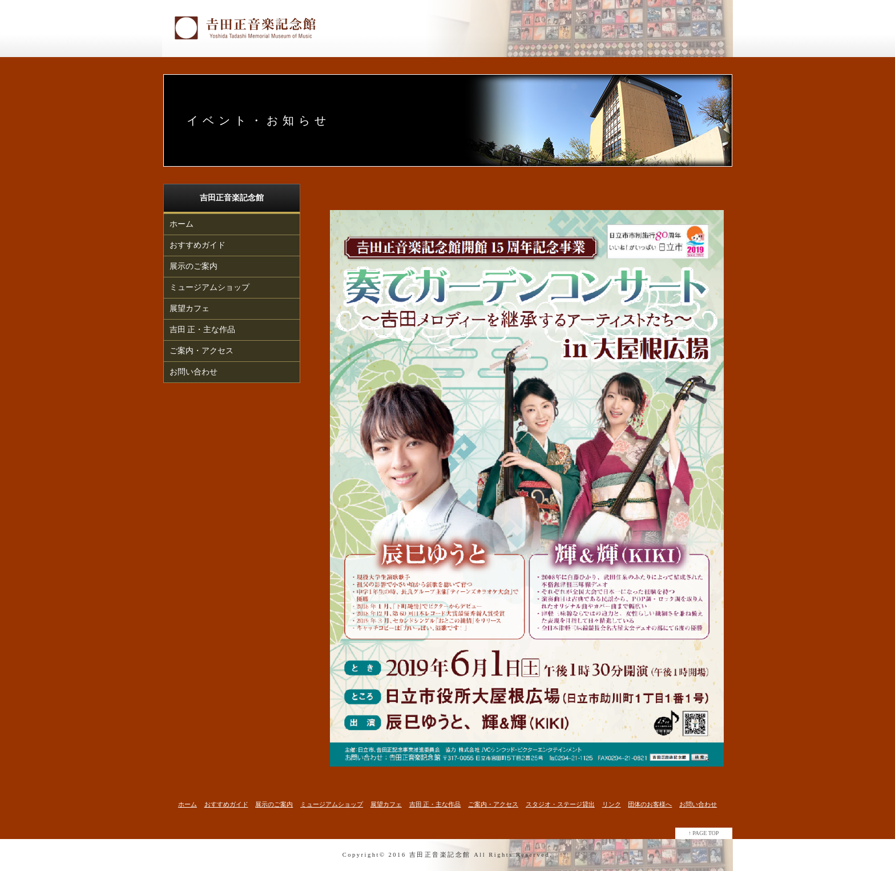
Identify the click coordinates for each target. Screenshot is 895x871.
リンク (611, 804)
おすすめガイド (197, 245)
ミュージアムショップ (209, 287)
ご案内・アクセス (201, 350)
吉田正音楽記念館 (440, 855)
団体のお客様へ (650, 804)
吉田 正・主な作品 (203, 329)
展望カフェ (189, 308)
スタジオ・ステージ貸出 (560, 804)
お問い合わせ (193, 372)
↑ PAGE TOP (703, 833)
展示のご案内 (193, 266)
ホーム (181, 224)
